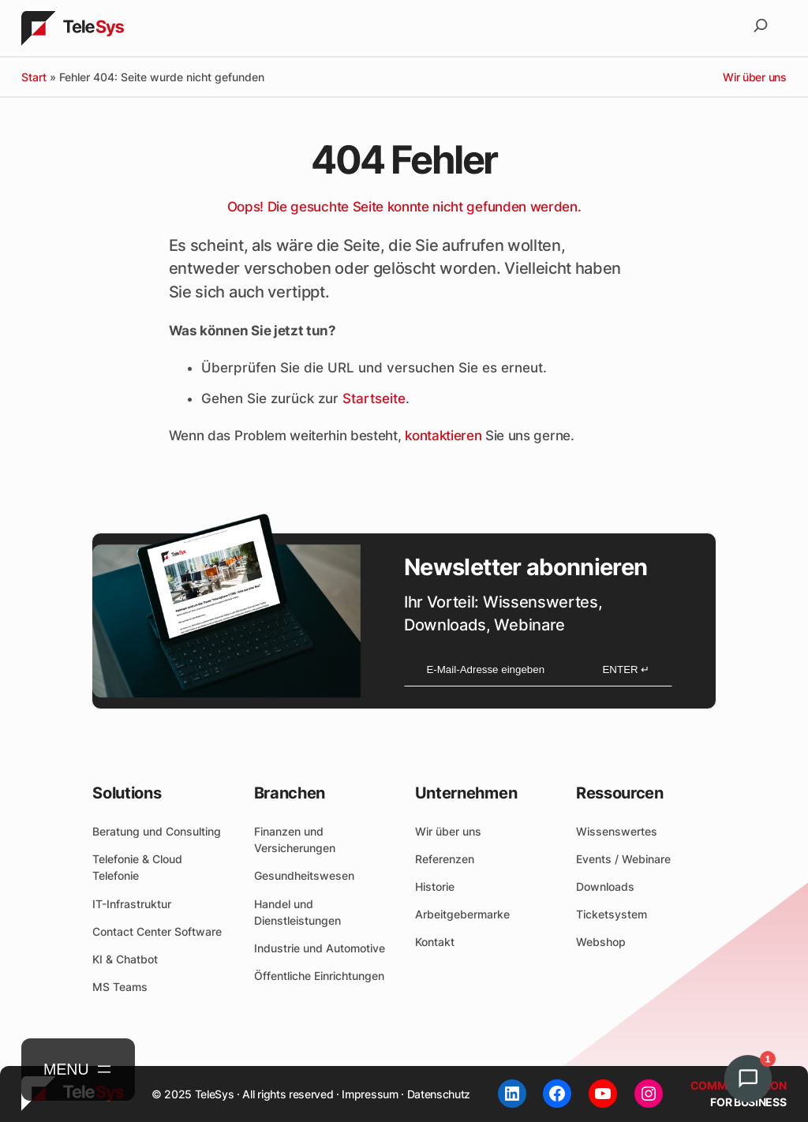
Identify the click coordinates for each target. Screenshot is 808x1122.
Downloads (605, 886)
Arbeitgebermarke (462, 914)
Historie (434, 886)
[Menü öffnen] (78, 1069)
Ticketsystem (611, 914)
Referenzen (444, 859)
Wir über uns (754, 77)
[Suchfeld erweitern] (761, 28)
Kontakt (434, 941)
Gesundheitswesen (304, 875)
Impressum (370, 1094)
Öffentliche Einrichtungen (319, 975)
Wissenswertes (616, 831)
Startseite (374, 398)
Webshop (601, 941)
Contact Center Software (157, 931)
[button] (757, 1078)
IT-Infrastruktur (131, 904)
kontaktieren (443, 435)
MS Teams (120, 986)
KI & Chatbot (125, 959)
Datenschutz (438, 1094)
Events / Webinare (623, 859)
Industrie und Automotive (319, 948)
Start (34, 77)
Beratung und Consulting (156, 831)
